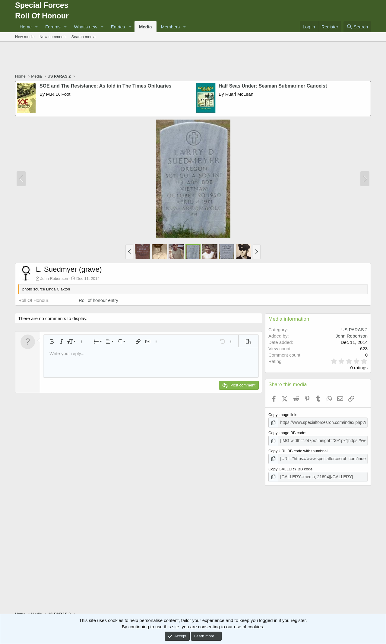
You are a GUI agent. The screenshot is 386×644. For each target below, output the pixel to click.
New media (25, 36)
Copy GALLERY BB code (290, 467)
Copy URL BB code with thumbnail (298, 450)
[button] (36, 26)
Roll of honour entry (98, 300)
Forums (53, 26)
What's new (85, 26)
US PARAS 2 (354, 329)
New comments (53, 36)
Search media (83, 36)
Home (26, 26)
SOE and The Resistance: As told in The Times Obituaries (105, 85)
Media (145, 26)
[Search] (357, 26)
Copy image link (282, 414)
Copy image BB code (286, 432)
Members (170, 26)
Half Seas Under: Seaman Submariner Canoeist (273, 85)
